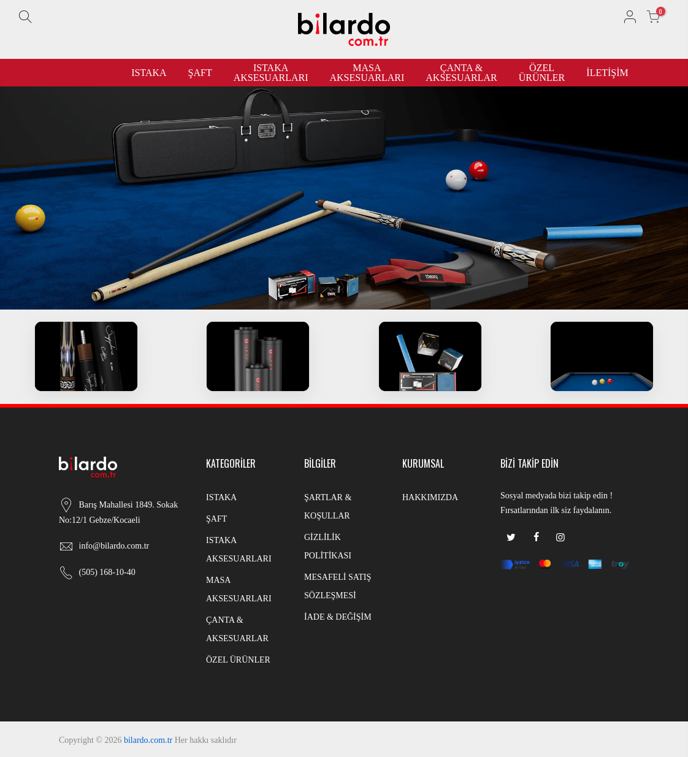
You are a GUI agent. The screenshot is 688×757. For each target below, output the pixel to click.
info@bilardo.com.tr (114, 545)
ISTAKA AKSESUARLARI (271, 73)
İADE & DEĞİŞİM (338, 617)
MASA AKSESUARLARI (366, 73)
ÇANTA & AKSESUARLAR (461, 73)
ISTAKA (148, 72)
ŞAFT (200, 72)
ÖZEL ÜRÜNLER (542, 73)
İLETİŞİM (607, 72)
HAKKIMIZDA (430, 497)
